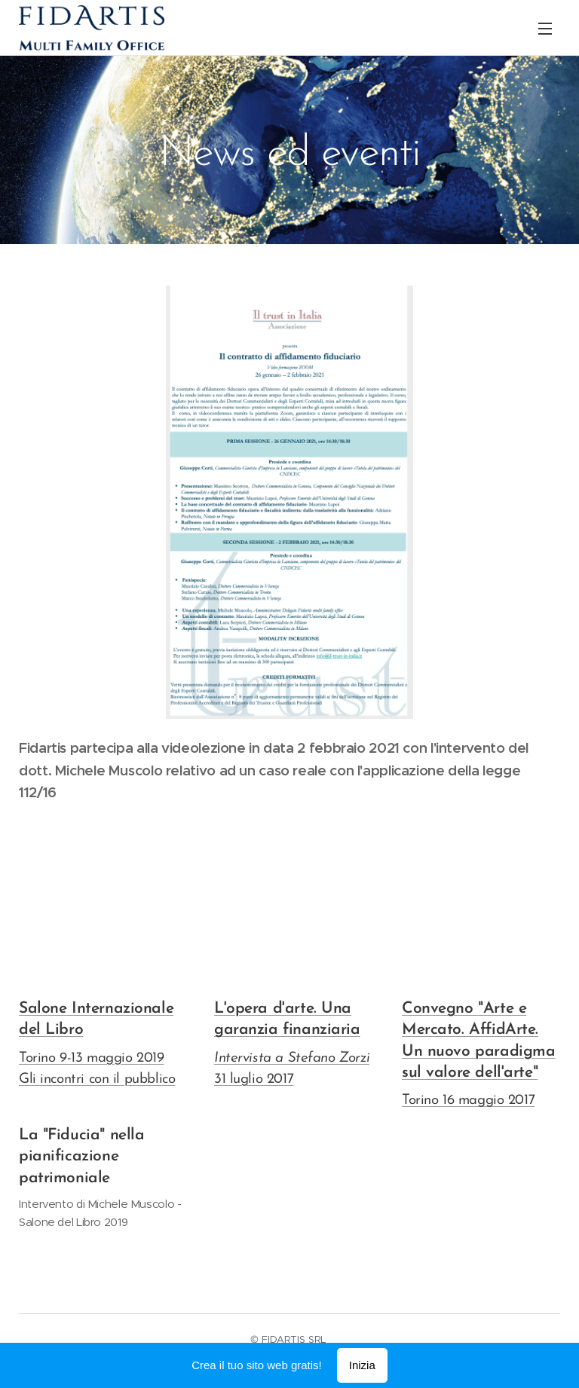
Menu (545, 28)
